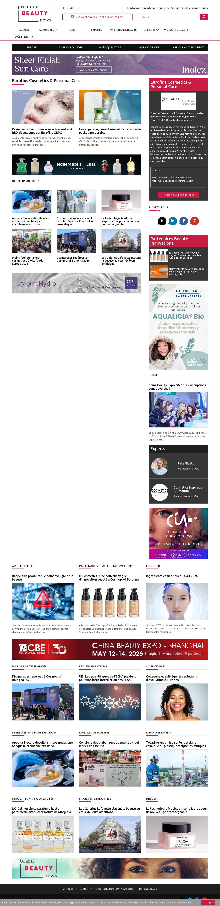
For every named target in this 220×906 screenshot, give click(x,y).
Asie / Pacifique (149, 47)
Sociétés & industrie (95, 798)
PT (78, 7)
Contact (84, 888)
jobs (72, 29)
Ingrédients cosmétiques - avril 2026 (172, 576)
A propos (68, 888)
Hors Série (154, 565)
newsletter (127, 888)
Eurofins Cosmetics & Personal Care (170, 84)
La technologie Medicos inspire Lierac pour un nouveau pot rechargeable (120, 221)
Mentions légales (147, 888)
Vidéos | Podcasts (176, 29)
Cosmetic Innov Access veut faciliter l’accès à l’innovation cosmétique (75, 221)
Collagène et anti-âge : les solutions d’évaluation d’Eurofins (171, 678)
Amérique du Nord (71, 47)
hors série (149, 29)
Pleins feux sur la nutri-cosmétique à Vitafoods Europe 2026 (27, 260)
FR (64, 7)
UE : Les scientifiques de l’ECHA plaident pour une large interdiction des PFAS (107, 678)
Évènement (22, 36)
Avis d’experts (23, 565)
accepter (208, 902)
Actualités (46, 29)
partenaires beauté (123, 29)
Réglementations (93, 666)
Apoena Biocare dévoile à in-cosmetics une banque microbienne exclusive (30, 221)
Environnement (158, 732)
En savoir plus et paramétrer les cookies (170, 902)
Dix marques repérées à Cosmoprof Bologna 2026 (73, 259)
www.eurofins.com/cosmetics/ (175, 177)
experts (96, 29)
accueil (24, 29)
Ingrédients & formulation (34, 732)
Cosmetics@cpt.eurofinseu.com (175, 180)
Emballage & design (94, 732)
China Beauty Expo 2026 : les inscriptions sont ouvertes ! (177, 386)
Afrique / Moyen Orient (188, 47)
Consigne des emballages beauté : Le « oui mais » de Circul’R (109, 744)
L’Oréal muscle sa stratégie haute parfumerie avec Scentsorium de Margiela (41, 810)
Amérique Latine (110, 47)
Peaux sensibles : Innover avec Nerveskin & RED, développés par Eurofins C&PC (42, 130)
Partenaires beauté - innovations (170, 240)
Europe (31, 47)
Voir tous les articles (178, 195)
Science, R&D (155, 666)
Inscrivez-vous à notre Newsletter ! (97, 16)
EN (71, 7)
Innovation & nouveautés (33, 798)
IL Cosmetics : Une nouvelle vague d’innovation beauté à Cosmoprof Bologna (109, 577)
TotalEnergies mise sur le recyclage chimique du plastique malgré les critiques (176, 744)
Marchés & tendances (29, 666)
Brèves (151, 798)
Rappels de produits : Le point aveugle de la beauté (42, 577)
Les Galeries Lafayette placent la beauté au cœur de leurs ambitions (121, 260)
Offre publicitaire (104, 888)
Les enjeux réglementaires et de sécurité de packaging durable (110, 130)
